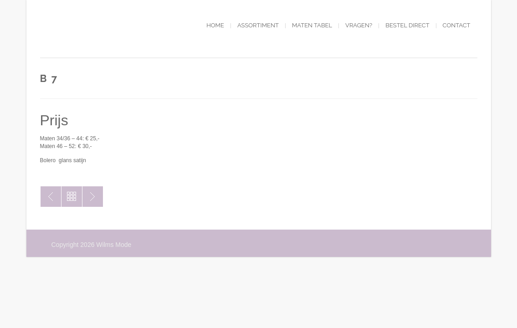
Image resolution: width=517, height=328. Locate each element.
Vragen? (358, 25)
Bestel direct (407, 25)
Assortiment (258, 25)
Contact (457, 25)
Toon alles (71, 196)
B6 (92, 196)
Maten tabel (312, 25)
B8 (51, 196)
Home (215, 25)
